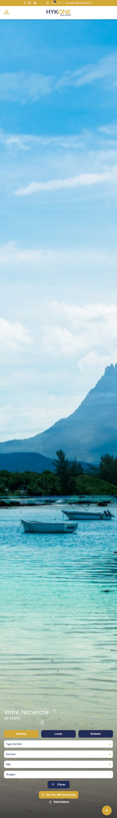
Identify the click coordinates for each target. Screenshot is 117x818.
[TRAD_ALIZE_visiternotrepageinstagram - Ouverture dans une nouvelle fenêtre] (29, 3)
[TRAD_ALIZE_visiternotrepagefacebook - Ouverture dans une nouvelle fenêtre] (25, 3)
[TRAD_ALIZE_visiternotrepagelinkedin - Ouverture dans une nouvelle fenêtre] (35, 3)
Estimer (96, 734)
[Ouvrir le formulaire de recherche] (59, 784)
